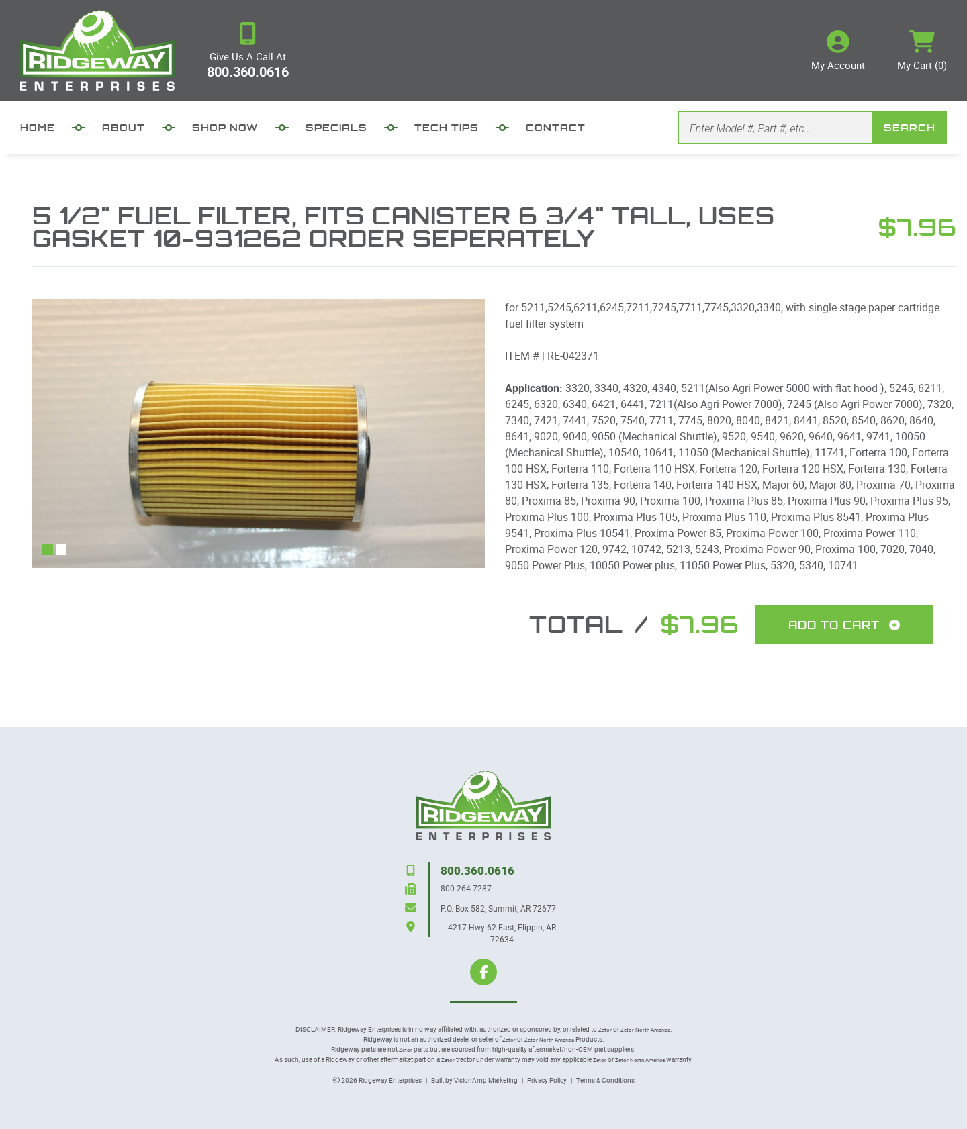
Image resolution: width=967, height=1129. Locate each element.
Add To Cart (844, 625)
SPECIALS (336, 127)
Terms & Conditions (605, 1080)
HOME (37, 127)
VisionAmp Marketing (486, 1080)
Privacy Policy (547, 1080)
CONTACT (556, 127)
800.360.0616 (248, 71)
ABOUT (123, 127)
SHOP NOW (225, 127)
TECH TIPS (446, 127)
